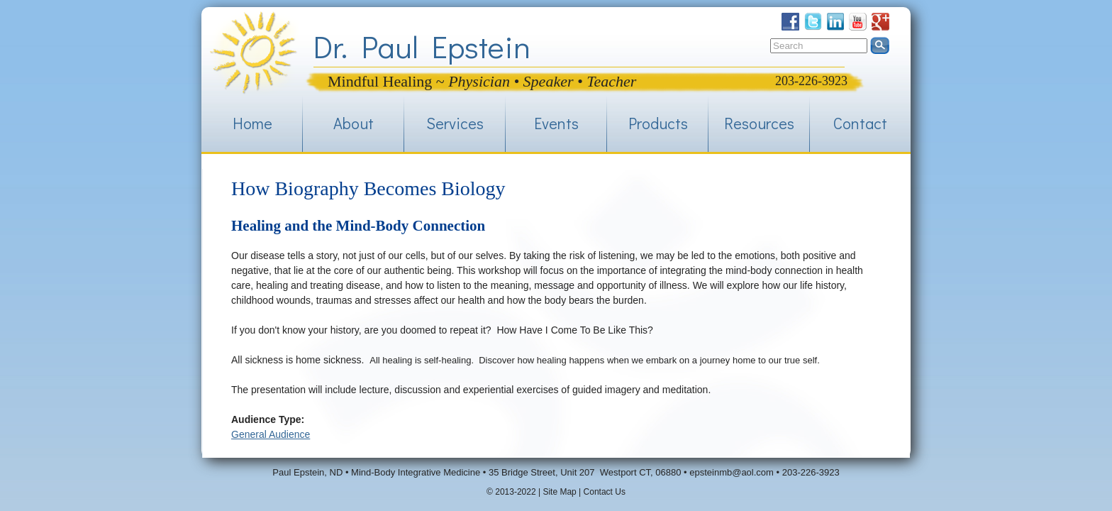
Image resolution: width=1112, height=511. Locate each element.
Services (455, 123)
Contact (860, 123)
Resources (759, 123)
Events (556, 123)
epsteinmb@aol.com (731, 472)
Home (252, 123)
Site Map (559, 492)
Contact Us (605, 492)
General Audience (270, 434)
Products (658, 123)
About (353, 123)
